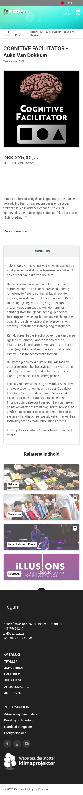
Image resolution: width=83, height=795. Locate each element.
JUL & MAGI (12, 680)
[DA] (16, 11)
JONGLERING (13, 667)
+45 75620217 (13, 628)
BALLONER (12, 674)
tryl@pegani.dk (13, 633)
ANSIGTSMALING (16, 687)
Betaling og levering (18, 720)
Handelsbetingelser (18, 727)
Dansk (68, 3)
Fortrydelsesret (15, 733)
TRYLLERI (11, 661)
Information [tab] (41, 251)
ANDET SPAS (13, 693)
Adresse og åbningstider (21, 714)
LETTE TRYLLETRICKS (12, 34)
